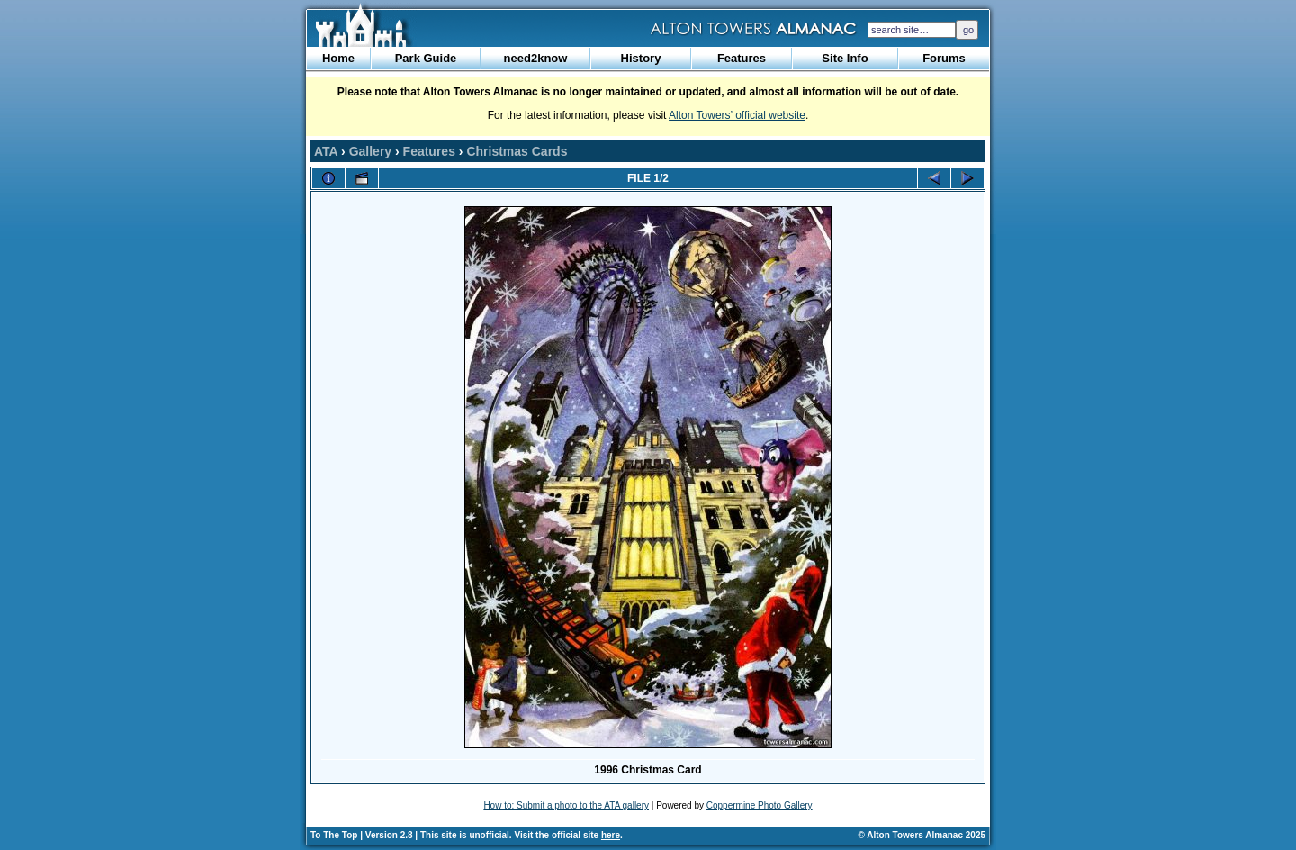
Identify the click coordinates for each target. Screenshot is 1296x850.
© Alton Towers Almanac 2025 (922, 835)
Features (741, 58)
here (610, 835)
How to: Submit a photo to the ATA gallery (566, 805)
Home (338, 58)
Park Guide (426, 58)
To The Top (333, 835)
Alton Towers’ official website (737, 115)
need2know (536, 58)
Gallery (370, 151)
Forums (944, 58)
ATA (326, 151)
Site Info (845, 58)
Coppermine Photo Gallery (759, 805)
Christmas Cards (516, 151)
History (641, 58)
